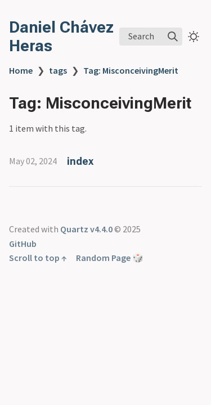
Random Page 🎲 (109, 257)
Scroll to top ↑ (38, 257)
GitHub (23, 243)
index (80, 161)
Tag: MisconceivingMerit (130, 70)
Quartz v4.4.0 (86, 229)
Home (21, 70)
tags (58, 70)
